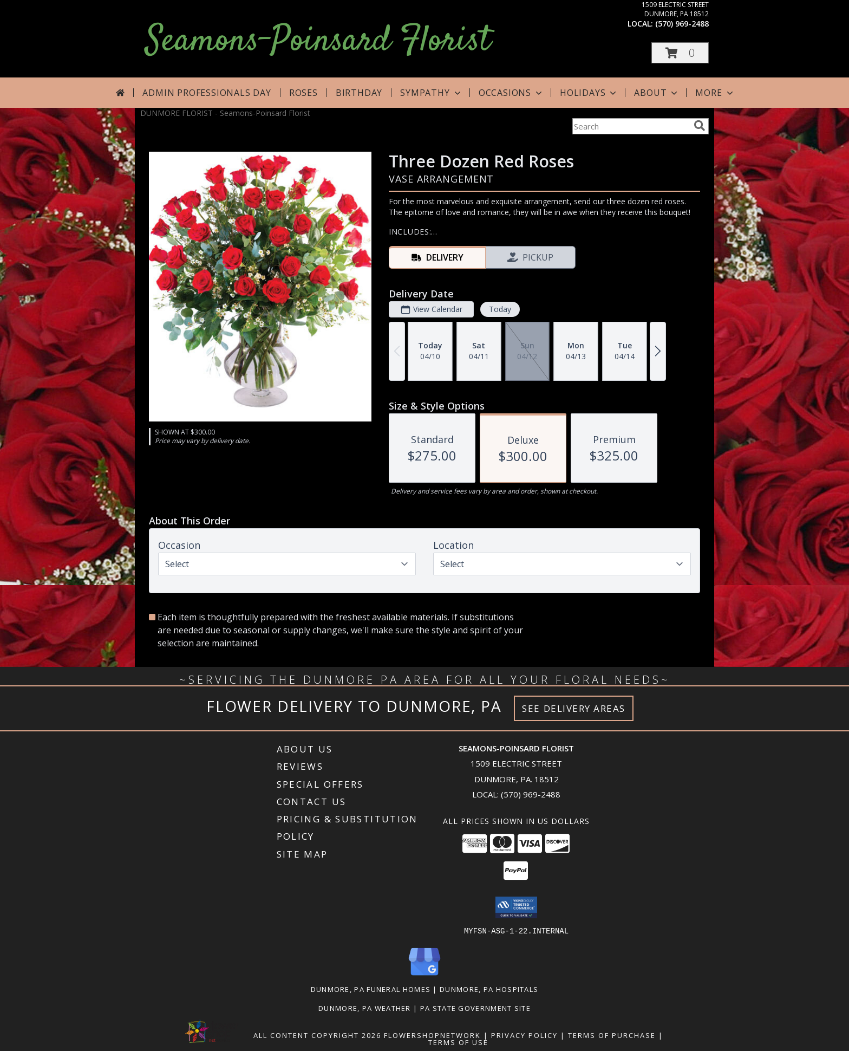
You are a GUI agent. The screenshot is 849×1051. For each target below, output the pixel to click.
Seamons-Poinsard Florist (318, 41)
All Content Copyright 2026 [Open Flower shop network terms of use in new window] (317, 1035)
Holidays (589, 93)
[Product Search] (631, 126)
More (715, 93)
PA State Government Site (475, 1008)
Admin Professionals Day (206, 93)
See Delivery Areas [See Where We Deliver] (573, 708)
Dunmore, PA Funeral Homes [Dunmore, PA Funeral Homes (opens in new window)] (371, 989)
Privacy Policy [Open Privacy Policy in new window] (524, 1035)
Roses (303, 93)
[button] (680, 52)
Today (500, 309)
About (657, 93)
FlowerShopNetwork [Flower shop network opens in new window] (432, 1035)
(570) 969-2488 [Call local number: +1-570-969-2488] (682, 23)
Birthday (359, 93)
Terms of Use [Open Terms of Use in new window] (458, 1042)
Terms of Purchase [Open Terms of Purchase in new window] (612, 1035)
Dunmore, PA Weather (364, 1008)
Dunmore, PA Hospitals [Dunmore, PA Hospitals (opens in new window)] (489, 989)
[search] (699, 126)
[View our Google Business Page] (424, 975)
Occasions (511, 93)
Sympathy (431, 93)
